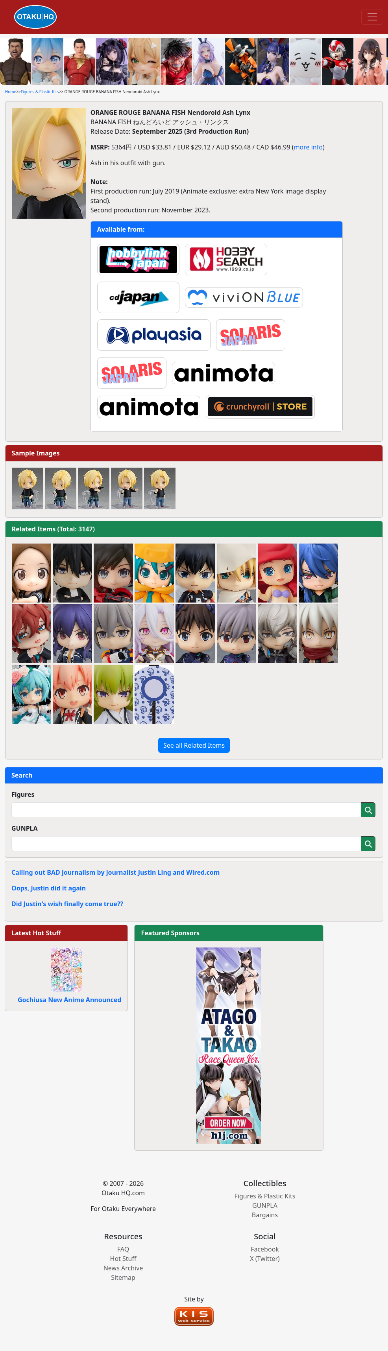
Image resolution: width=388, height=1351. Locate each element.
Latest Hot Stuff (36, 933)
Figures (23, 794)
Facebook (265, 1249)
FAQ (123, 1249)
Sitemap (123, 1277)
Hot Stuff (123, 1258)
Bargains (265, 1215)
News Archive (123, 1268)
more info (308, 147)
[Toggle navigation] (372, 17)
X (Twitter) (265, 1258)
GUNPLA (24, 828)
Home (10, 91)
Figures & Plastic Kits (40, 91)
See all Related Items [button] (194, 745)
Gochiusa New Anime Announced (69, 999)
